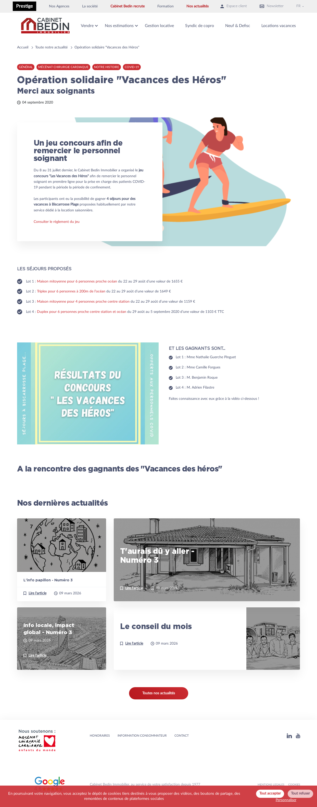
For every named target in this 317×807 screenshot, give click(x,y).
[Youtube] (298, 735)
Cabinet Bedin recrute (127, 6)
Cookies (294, 784)
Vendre (87, 26)
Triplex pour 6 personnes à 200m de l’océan (71, 291)
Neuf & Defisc (237, 26)
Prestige (24, 6)
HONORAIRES (100, 735)
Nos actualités (197, 6)
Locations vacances (278, 26)
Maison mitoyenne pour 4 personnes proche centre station (83, 301)
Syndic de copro (199, 26)
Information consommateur (142, 735)
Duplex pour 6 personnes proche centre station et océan (81, 312)
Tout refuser (300, 793)
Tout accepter (270, 793)
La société (90, 6)
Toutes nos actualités (158, 693)
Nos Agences (59, 6)
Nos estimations (119, 26)
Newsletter (272, 6)
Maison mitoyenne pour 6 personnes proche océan (77, 281)
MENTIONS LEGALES (271, 784)
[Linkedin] (289, 735)
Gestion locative (159, 26)
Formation (165, 6)
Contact (181, 735)
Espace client (233, 6)
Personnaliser (286, 800)
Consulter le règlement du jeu (57, 222)
